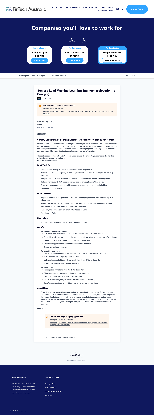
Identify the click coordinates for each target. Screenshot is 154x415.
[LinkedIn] (121, 9)
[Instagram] (117, 9)
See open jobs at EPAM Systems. (54, 108)
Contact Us (39, 60)
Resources (102, 11)
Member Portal (137, 9)
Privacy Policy (50, 384)
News (110, 11)
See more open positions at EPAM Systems (60, 337)
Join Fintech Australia (53, 391)
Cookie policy (81, 360)
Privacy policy (71, 360)
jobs (24, 76)
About (54, 7)
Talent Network (112, 60)
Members (76, 7)
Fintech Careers (106, 7)
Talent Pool (74, 60)
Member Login (50, 388)
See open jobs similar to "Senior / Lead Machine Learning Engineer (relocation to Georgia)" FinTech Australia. (78, 113)
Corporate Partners (90, 7)
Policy (61, 7)
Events (68, 7)
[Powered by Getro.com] (77, 355)
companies (39, 76)
